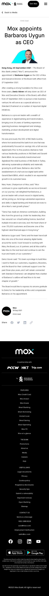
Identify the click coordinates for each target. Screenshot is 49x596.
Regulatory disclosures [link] (24, 485)
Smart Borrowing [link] (24, 412)
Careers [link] (24, 457)
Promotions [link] (24, 444)
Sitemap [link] (24, 506)
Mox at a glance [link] (24, 433)
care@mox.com (24, 526)
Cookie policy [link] (24, 480)
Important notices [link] (24, 498)
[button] (45, 3)
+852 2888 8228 (24, 521)
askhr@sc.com (24, 534)
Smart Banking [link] (24, 407)
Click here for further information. (24, 562)
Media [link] (24, 453)
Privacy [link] (24, 476)
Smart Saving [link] (24, 420)
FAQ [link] (24, 461)
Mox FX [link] (24, 429)
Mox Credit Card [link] (24, 394)
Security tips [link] (24, 489)
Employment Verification (24, 530)
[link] (6, 4)
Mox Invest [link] (24, 399)
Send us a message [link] (24, 517)
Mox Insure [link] (24, 403)
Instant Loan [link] (24, 416)
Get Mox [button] (33, 4)
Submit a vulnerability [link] (24, 493)
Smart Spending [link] (24, 425)
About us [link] (24, 448)
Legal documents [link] (24, 472)
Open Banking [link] (24, 502)
